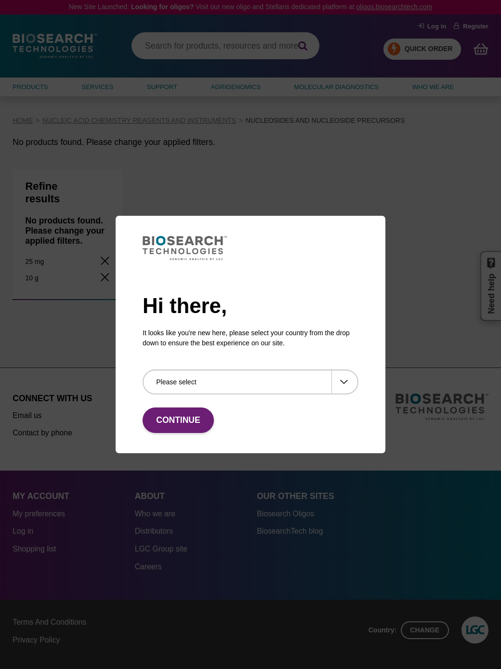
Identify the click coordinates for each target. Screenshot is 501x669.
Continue (178, 420)
